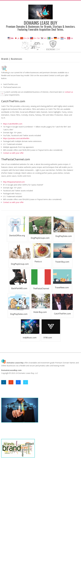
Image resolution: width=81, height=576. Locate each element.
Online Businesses (8, 365)
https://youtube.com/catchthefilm (16, 138)
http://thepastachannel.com (14, 182)
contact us (69, 92)
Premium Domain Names (65, 363)
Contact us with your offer (13, 153)
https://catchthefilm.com (12, 124)
